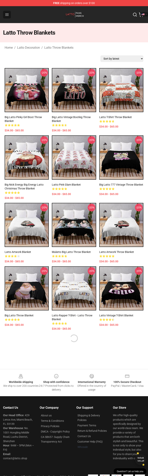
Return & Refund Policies (92, 430)
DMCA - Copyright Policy (55, 431)
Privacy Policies (50, 426)
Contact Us (84, 436)
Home (9, 47)
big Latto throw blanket (19, 315)
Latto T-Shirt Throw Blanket (115, 117)
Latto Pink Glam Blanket (66, 184)
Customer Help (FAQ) (90, 441)
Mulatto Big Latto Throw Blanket (71, 251)
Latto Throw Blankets (58, 47)
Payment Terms (86, 425)
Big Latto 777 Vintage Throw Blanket (121, 184)
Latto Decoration (28, 47)
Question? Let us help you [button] (130, 471)
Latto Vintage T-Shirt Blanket (116, 315)
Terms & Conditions (52, 420)
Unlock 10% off (140, 459)
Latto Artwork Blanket (18, 251)
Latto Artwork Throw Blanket (116, 251)
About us (46, 415)
